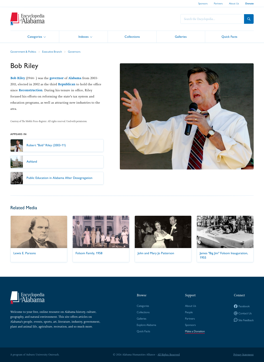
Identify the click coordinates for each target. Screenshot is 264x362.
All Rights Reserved (169, 354)
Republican (66, 84)
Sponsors (203, 3)
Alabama (74, 78)
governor (57, 78)
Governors (74, 51)
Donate (249, 3)
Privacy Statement (243, 354)
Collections (132, 36)
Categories (34, 36)
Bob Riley (17, 78)
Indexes (83, 36)
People (189, 312)
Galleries (181, 36)
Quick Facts (229, 36)
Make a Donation (195, 331)
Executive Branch (52, 51)
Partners (218, 3)
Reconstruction (30, 90)
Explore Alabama (146, 325)
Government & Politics (23, 51)
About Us (234, 3)
